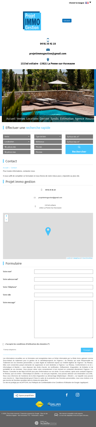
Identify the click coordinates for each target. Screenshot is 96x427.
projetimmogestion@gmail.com (47, 53)
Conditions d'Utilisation (64, 382)
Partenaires (35, 415)
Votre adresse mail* (10, 279)
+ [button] (6, 216)
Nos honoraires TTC (24, 415)
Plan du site (44, 413)
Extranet (67, 20)
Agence (75, 119)
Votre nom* (7, 271)
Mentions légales (11, 415)
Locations (30, 119)
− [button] (6, 220)
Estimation (62, 119)
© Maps (76, 258)
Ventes (18, 119)
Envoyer (87, 350)
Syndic (51, 119)
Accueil (9, 119)
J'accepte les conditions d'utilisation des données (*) (27, 344)
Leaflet (69, 258)
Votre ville (7, 295)
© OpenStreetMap (86, 258)
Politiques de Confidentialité (41, 382)
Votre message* (9, 302)
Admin (42, 415)
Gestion (41, 119)
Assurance (86, 119)
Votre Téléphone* (10, 287)
